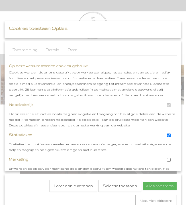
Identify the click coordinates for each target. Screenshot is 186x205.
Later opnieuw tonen (73, 125)
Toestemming (25, 50)
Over (72, 50)
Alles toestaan (160, 125)
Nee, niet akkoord (156, 140)
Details (53, 50)
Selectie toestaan (120, 125)
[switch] (169, 105)
